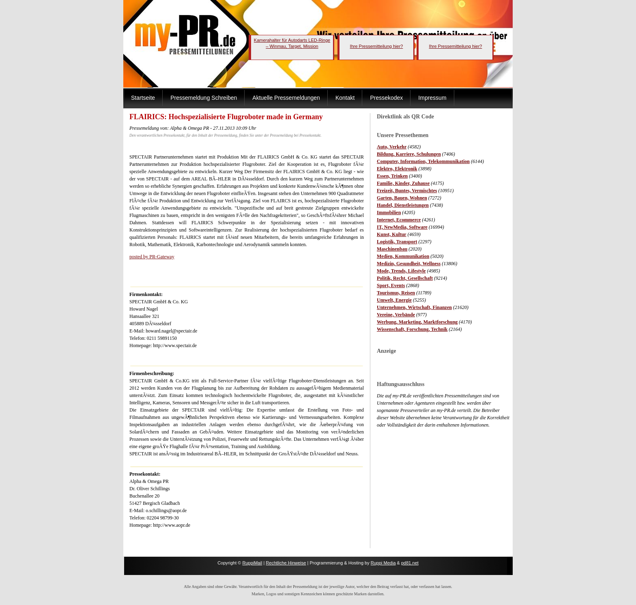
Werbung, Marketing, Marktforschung (417, 322)
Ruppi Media (383, 562)
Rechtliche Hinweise (286, 562)
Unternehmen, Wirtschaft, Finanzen (414, 307)
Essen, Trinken (392, 176)
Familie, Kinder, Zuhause (403, 183)
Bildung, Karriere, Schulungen (409, 154)
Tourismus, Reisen (396, 293)
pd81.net (410, 562)
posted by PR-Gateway (151, 257)
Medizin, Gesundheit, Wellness (408, 263)
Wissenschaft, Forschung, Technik (412, 329)
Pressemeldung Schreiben (203, 97)
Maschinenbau (392, 249)
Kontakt (345, 97)
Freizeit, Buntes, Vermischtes (407, 190)
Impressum (432, 97)
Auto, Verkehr (391, 147)
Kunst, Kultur (391, 234)
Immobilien (389, 212)
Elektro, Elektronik (397, 169)
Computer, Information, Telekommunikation (423, 161)
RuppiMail (252, 562)
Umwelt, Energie (394, 300)
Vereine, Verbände (396, 315)
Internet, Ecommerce (399, 220)
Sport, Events (391, 285)
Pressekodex (386, 97)
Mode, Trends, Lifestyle (401, 271)
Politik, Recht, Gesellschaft (405, 278)
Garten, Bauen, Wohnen (402, 198)
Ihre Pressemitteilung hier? (376, 46)
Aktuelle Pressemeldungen (286, 97)
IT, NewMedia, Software (402, 227)
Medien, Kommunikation (403, 256)
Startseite (143, 97)
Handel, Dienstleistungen (403, 205)
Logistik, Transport (397, 242)
